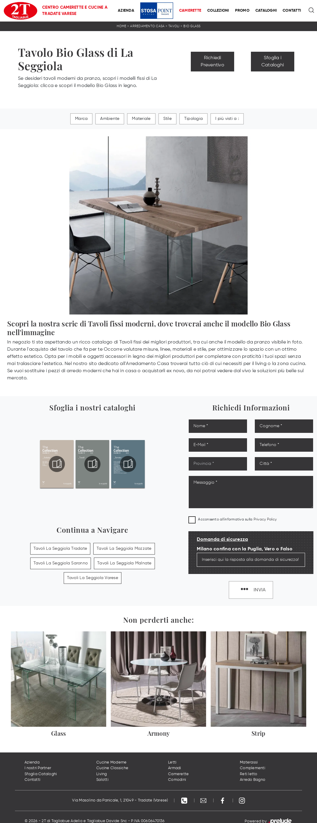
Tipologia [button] (193, 119)
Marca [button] (81, 119)
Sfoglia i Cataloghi (272, 62)
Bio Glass (191, 26)
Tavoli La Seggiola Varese (92, 578)
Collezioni (218, 11)
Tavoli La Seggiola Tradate (60, 548)
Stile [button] (167, 119)
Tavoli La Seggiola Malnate (124, 563)
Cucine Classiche (112, 768)
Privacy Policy (265, 519)
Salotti (102, 780)
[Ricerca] (312, 10)
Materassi (249, 762)
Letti (172, 762)
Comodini (177, 780)
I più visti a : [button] (227, 119)
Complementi (252, 768)
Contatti (292, 11)
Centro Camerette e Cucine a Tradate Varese (74, 10)
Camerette (190, 11)
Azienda (126, 11)
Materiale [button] (141, 119)
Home (122, 26)
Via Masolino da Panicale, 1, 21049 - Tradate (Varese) (120, 800)
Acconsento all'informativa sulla (237, 519)
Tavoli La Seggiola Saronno (60, 563)
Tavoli (174, 26)
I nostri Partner (38, 768)
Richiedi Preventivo (212, 62)
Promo (242, 11)
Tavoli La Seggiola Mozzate (124, 548)
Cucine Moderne (111, 762)
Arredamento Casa (147, 26)
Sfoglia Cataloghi (41, 774)
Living (101, 774)
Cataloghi (266, 11)
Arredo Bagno (252, 780)
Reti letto (248, 774)
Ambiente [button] (109, 119)
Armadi (174, 768)
